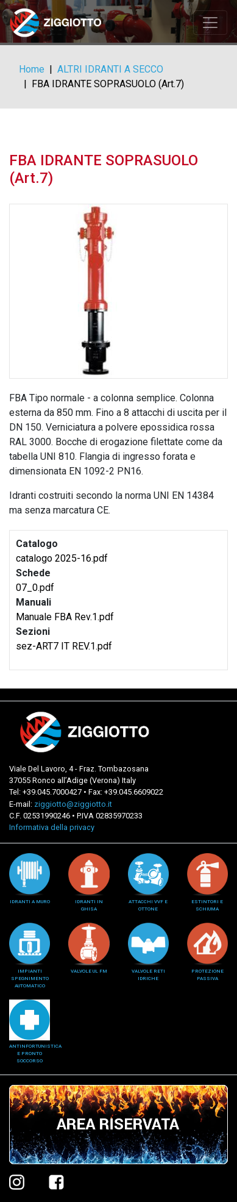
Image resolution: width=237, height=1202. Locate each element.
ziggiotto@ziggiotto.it (73, 804)
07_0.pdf (35, 587)
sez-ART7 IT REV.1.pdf (64, 646)
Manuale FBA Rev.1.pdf (65, 617)
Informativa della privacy (51, 827)
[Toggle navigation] (210, 22)
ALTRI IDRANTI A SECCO (110, 69)
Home (31, 69)
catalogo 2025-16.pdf (62, 558)
